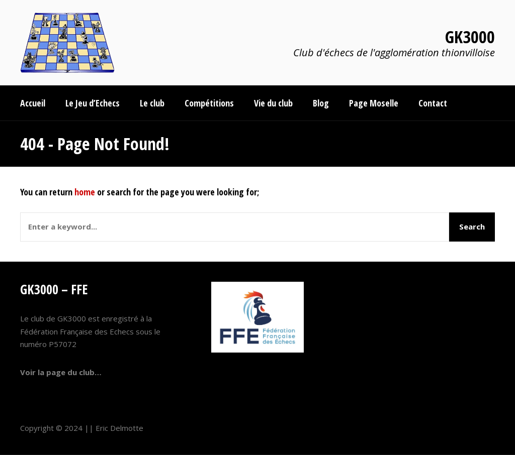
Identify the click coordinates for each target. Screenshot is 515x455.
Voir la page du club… (61, 372)
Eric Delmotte (119, 428)
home (84, 192)
